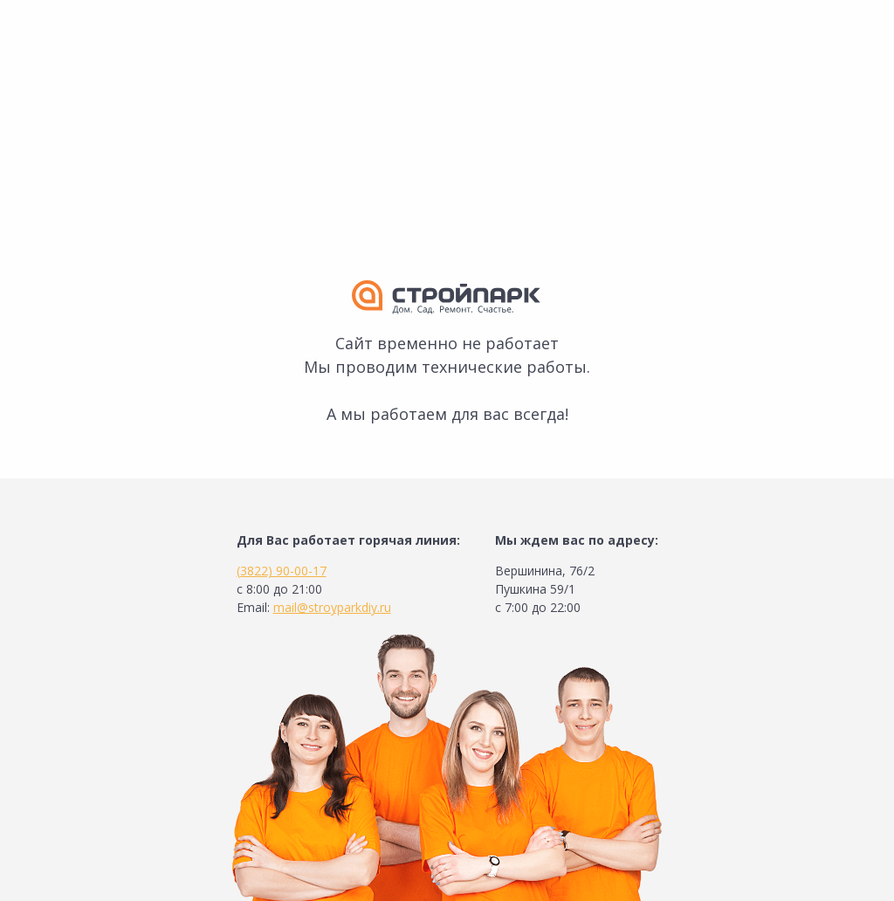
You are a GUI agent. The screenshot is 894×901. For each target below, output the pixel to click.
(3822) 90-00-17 (282, 570)
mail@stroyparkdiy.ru (332, 607)
